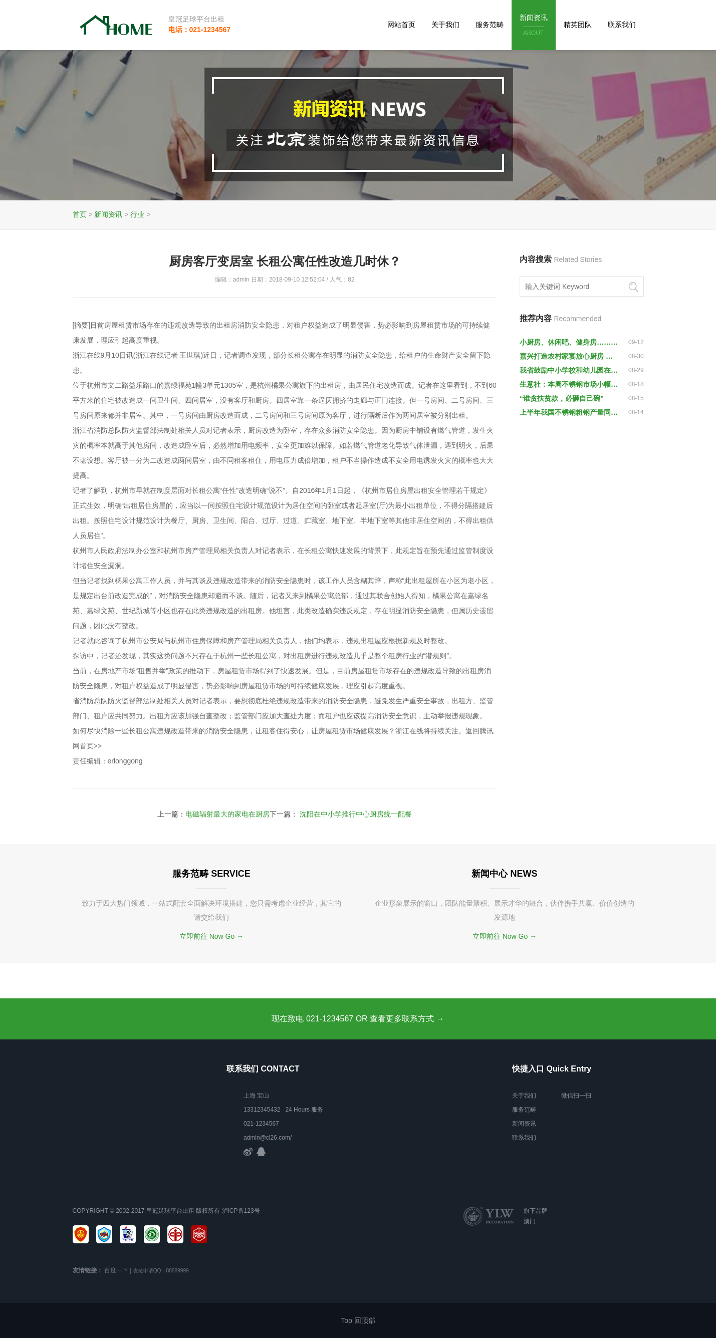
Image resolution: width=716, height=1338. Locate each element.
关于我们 (445, 25)
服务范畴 (489, 25)
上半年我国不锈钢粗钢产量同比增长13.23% (569, 412)
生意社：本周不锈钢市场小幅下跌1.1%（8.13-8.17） (569, 384)
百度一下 (116, 1270)
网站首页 (401, 25)
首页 (80, 214)
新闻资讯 (534, 26)
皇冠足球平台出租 (196, 19)
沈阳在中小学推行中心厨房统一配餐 (356, 814)
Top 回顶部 (358, 1320)
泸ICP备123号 (241, 1210)
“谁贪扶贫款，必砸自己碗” (562, 398)
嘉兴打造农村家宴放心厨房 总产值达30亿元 (569, 356)
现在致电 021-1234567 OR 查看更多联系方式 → (358, 1018)
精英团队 (578, 25)
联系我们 (622, 25)
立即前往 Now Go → (211, 936)
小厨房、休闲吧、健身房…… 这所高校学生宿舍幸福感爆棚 (569, 342)
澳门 (530, 1221)
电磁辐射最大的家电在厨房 (227, 814)
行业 (137, 214)
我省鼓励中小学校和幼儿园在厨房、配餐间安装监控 (569, 370)
